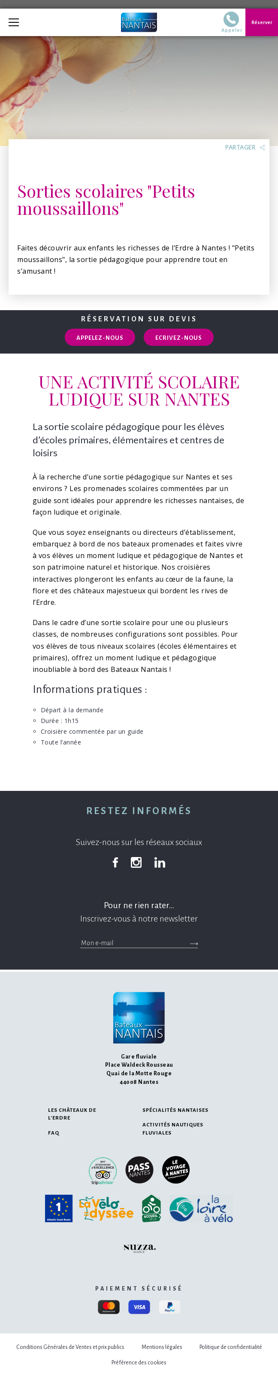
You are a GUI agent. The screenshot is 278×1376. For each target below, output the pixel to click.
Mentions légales (162, 1347)
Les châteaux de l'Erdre (72, 1114)
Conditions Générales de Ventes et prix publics (70, 1347)
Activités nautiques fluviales (172, 1128)
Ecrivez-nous (178, 338)
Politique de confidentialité (230, 1347)
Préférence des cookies (139, 1363)
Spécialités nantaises (175, 1110)
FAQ (53, 1133)
